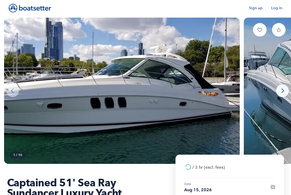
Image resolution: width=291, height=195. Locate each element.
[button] (260, 30)
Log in (276, 8)
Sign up (256, 8)
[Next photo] (282, 90)
